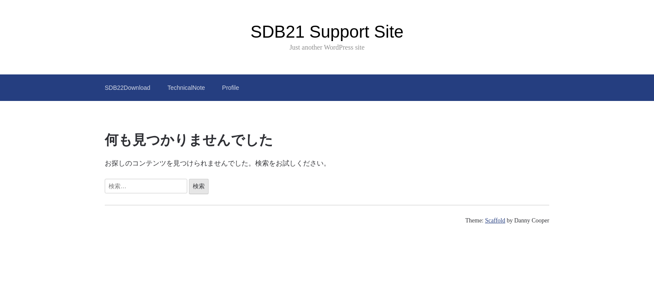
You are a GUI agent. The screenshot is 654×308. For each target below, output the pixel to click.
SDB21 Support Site (327, 31)
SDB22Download (127, 87)
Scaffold (495, 220)
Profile (230, 87)
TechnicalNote (186, 87)
